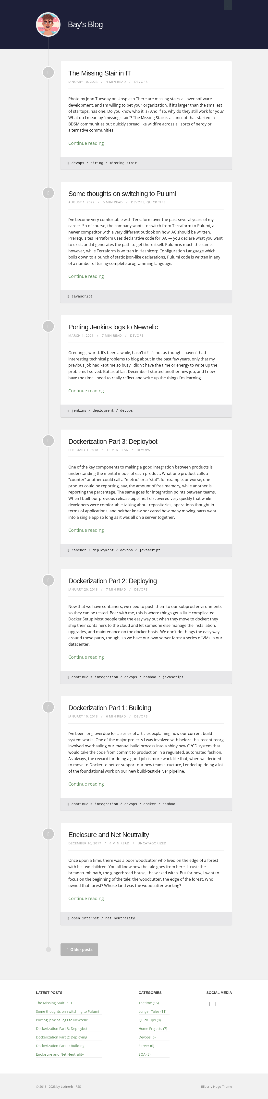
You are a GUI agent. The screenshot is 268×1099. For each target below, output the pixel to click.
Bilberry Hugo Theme (216, 1086)
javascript (82, 296)
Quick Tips (156, 202)
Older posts (80, 949)
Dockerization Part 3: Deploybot (112, 441)
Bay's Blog (85, 24)
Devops (141, 81)
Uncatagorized (152, 843)
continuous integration (95, 677)
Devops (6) (147, 1037)
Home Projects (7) (153, 1028)
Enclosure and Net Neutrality (108, 835)
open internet (85, 918)
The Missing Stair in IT (99, 73)
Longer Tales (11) (152, 1011)
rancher (79, 550)
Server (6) (146, 1045)
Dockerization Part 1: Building (109, 708)
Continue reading (86, 143)
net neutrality (120, 918)
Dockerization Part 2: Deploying (112, 581)
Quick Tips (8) (150, 1020)
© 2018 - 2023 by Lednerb (55, 1086)
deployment (103, 410)
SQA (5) (144, 1054)
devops (78, 163)
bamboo (149, 677)
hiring (97, 163)
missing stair (123, 163)
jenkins (79, 410)
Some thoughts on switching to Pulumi (122, 194)
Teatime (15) (149, 1002)
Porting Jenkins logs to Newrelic (113, 327)
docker (149, 804)
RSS (78, 1086)
